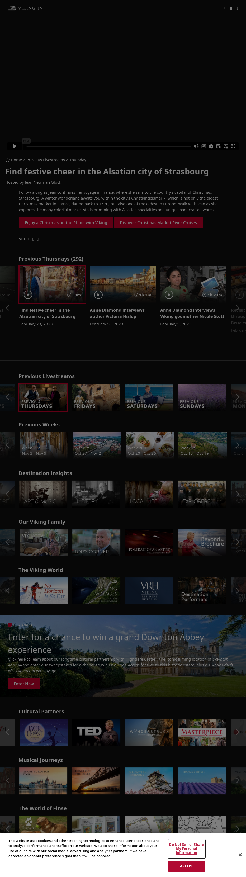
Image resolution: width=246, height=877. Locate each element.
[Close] (240, 855)
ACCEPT (186, 866)
